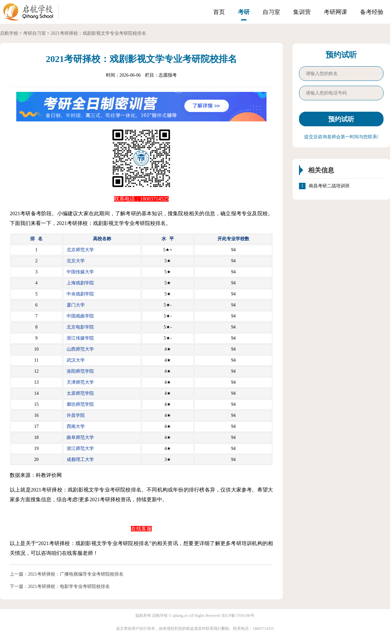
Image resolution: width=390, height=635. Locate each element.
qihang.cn (180, 615)
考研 (244, 12)
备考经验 (372, 12)
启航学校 (9, 33)
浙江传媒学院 (80, 338)
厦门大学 (76, 305)
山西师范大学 (80, 349)
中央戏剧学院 (80, 294)
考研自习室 (34, 33)
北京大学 (76, 260)
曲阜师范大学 (80, 437)
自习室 (271, 12)
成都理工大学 (80, 459)
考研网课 (335, 12)
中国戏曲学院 (80, 316)
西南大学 (76, 426)
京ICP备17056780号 (238, 615)
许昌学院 (76, 415)
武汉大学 (76, 360)
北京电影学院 (80, 327)
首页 (219, 12)
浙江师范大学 (80, 448)
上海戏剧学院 (80, 282)
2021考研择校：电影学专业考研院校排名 (69, 586)
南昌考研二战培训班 (329, 186)
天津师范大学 (80, 382)
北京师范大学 (80, 249)
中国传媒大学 (80, 271)
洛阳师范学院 (80, 371)
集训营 (302, 12)
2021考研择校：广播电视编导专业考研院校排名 (76, 574)
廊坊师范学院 (80, 404)
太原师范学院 (80, 393)
